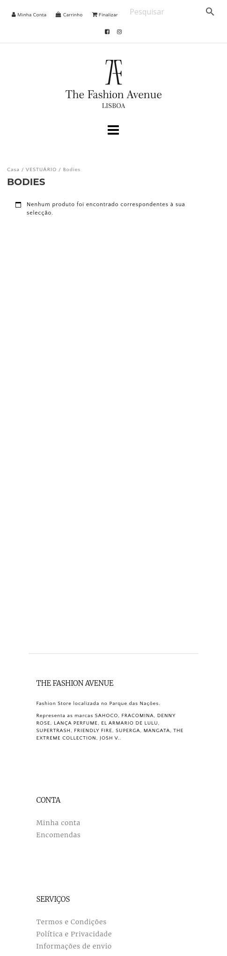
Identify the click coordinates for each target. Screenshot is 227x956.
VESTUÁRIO (41, 170)
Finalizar (105, 15)
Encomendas (59, 835)
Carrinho (69, 15)
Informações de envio (74, 946)
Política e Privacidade (74, 934)
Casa (13, 170)
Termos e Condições (72, 922)
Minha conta (59, 823)
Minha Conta (29, 15)
